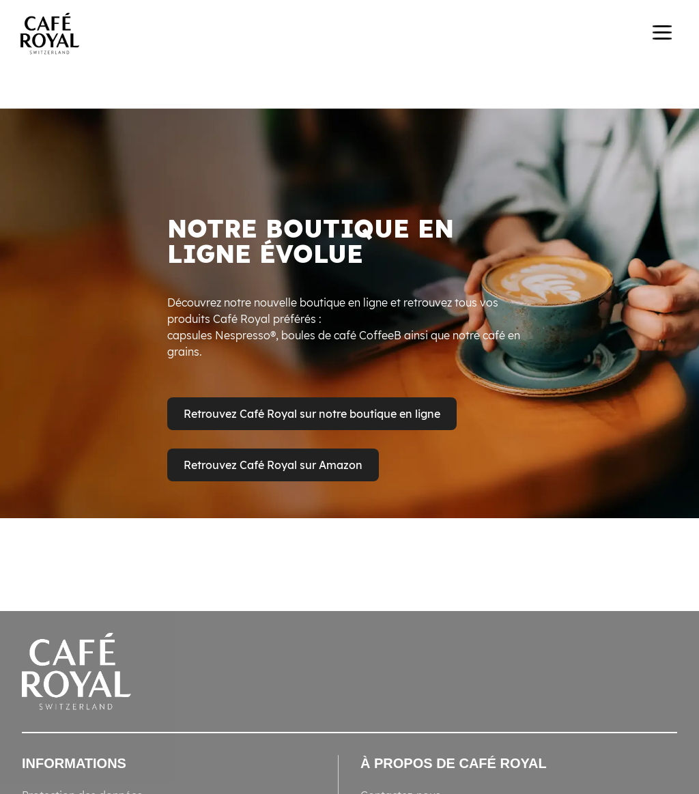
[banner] (349, 35)
